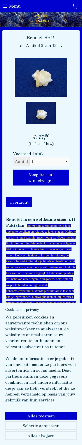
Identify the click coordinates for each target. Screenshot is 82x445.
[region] (41, 366)
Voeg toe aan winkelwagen (41, 177)
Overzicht (19, 202)
